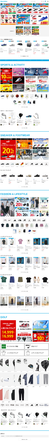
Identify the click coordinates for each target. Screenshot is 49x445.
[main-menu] (48, 1)
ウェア (30, 60)
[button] (48, 47)
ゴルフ (42, 60)
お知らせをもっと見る (24, 439)
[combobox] (24, 1)
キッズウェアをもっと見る (24, 291)
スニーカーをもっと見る (24, 186)
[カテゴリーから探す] (34, 1)
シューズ (18, 60)
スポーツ (6, 60)
